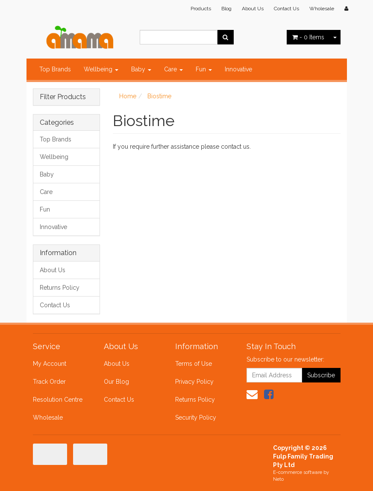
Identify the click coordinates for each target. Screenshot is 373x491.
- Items (308, 37)
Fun (204, 69)
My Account (49, 363)
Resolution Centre (57, 399)
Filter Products (63, 97)
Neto (278, 479)
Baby (141, 69)
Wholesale (321, 9)
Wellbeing (101, 69)
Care (173, 69)
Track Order (49, 381)
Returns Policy (59, 287)
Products (201, 9)
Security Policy (195, 417)
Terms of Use (193, 363)
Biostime (159, 96)
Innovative (238, 69)
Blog (226, 9)
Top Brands (55, 69)
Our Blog (116, 381)
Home (127, 96)
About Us (253, 9)
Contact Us (286, 9)
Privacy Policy (194, 381)
